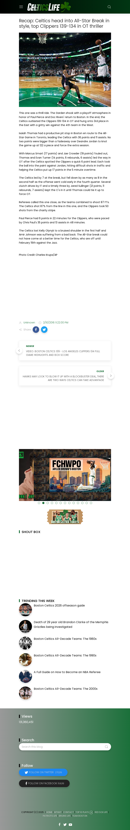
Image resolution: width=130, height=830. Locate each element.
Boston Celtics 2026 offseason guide (59, 605)
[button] (36, 329)
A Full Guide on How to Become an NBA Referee (67, 672)
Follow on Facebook (46, 783)
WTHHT (58, 812)
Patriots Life (50, 815)
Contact (68, 812)
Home (49, 812)
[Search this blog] (65, 746)
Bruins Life (65, 815)
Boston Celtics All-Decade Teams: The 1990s (65, 655)
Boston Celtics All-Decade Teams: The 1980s (65, 639)
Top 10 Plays (82, 812)
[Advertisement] (65, 289)
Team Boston (79, 815)
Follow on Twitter (45, 772)
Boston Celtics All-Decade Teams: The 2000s (66, 689)
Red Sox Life (101, 812)
